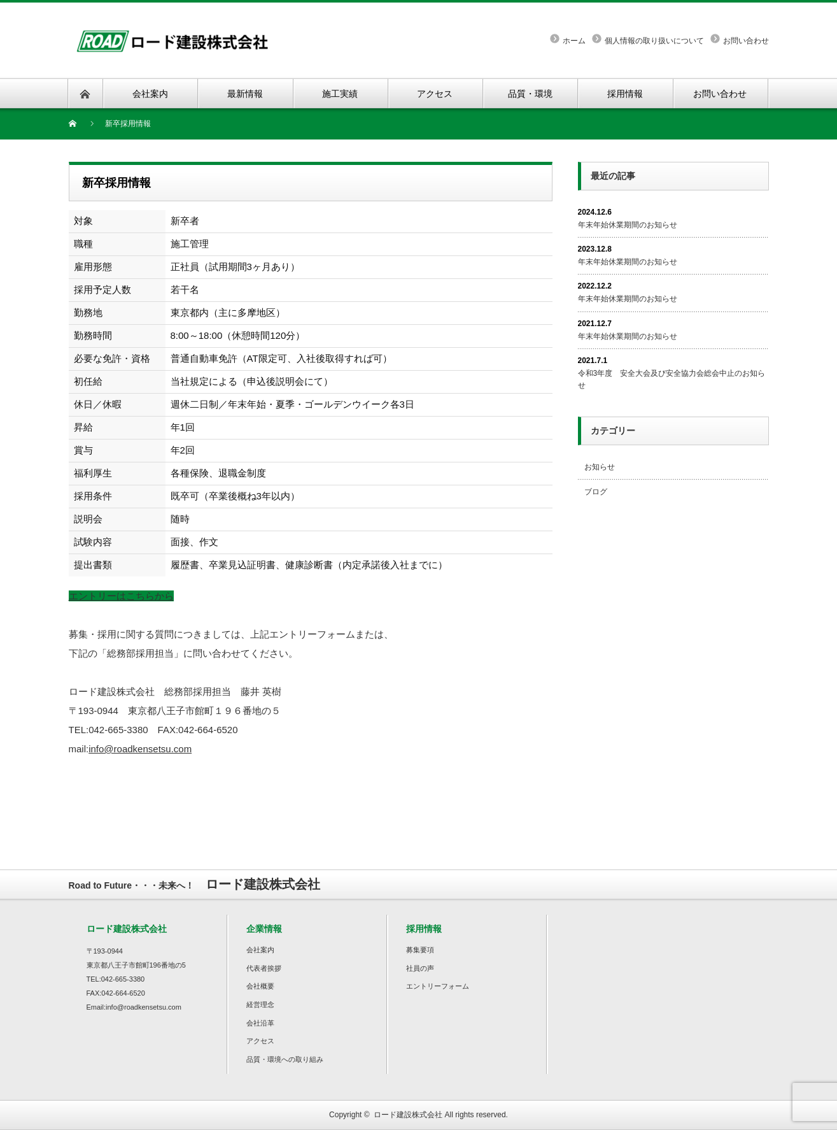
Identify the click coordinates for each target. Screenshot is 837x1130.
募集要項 (420, 950)
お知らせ (599, 466)
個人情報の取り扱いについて (654, 40)
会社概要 (260, 986)
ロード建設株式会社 (408, 1114)
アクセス (260, 1041)
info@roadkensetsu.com (140, 748)
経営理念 (260, 1004)
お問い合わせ (746, 40)
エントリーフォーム (437, 986)
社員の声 (420, 968)
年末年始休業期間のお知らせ (627, 224)
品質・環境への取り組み (284, 1059)
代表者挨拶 (263, 968)
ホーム (574, 40)
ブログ (595, 491)
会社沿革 (260, 1023)
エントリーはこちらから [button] (121, 595)
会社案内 (260, 950)
